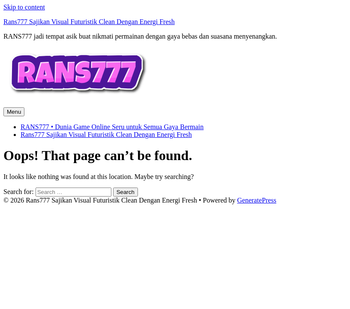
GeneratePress (257, 200)
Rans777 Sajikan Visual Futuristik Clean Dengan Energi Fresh (89, 21)
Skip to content (24, 7)
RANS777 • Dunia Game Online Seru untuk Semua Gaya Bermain (112, 126)
